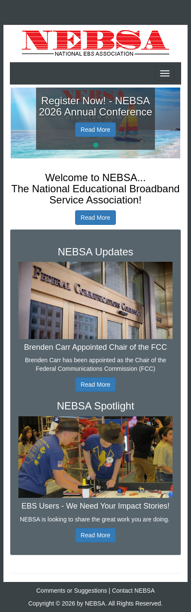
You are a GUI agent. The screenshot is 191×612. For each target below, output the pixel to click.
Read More (95, 129)
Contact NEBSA (133, 590)
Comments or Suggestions (71, 590)
